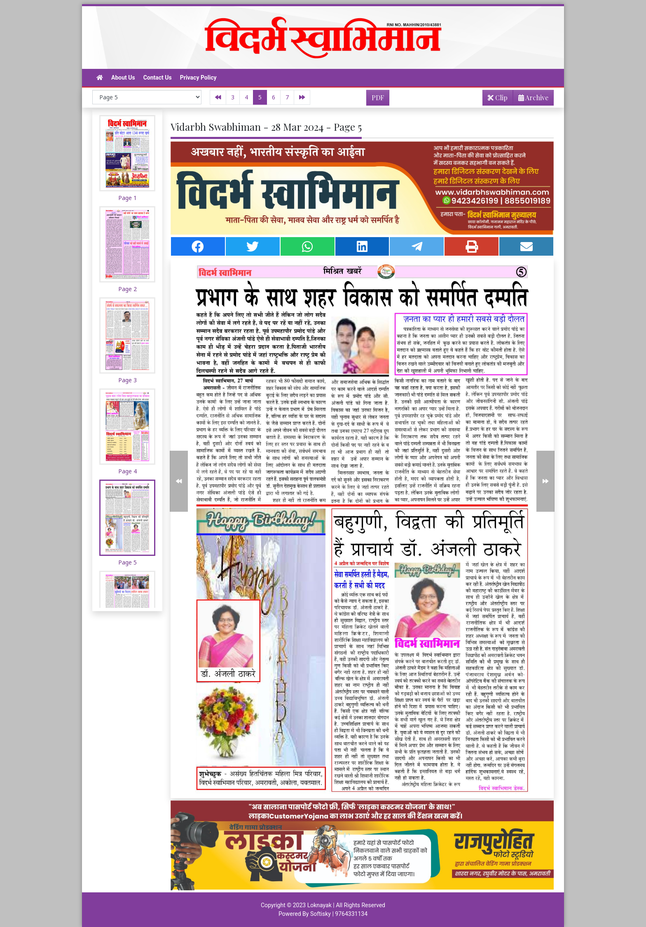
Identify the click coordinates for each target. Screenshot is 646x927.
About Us (123, 77)
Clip (498, 97)
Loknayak (319, 905)
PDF (378, 97)
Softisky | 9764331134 (338, 914)
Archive (530, 99)
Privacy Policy (198, 77)
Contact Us (157, 77)
